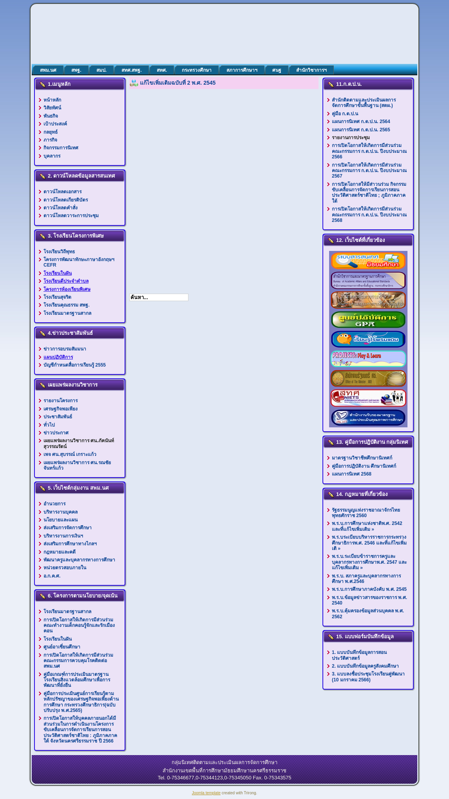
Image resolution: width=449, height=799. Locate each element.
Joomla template (206, 793)
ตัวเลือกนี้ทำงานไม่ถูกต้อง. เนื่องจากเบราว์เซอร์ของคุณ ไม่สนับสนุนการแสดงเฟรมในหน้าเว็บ (224, 187)
